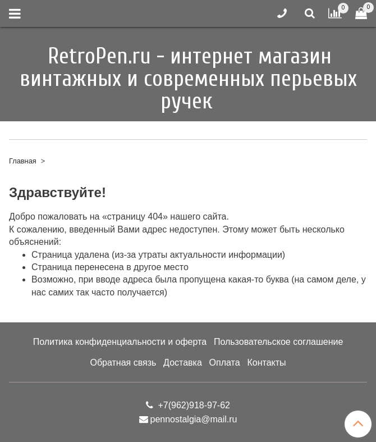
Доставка (182, 362)
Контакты (266, 362)
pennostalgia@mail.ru (193, 419)
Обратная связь (123, 362)
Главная (22, 161)
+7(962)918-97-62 (192, 405)
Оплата (224, 362)
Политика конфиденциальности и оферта (120, 342)
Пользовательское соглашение (278, 342)
